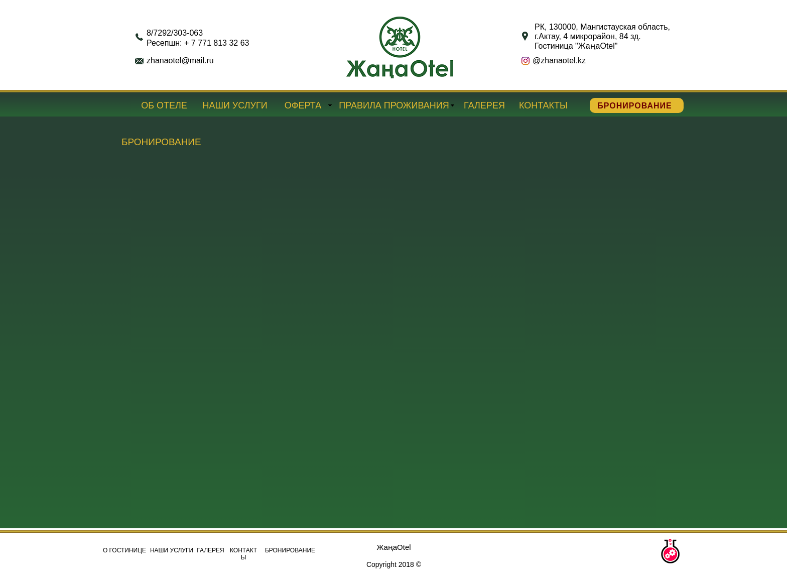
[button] (670, 551)
